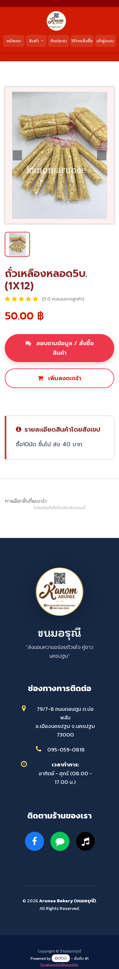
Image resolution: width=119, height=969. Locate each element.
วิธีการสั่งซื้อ (82, 41)
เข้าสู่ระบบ (105, 41)
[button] (17, 155)
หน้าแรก (14, 41)
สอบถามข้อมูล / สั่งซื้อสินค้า (59, 348)
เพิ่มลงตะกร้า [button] (59, 378)
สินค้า (34, 41)
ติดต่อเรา (58, 41)
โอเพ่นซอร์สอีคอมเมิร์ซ (59, 965)
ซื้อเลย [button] (59, 399)
